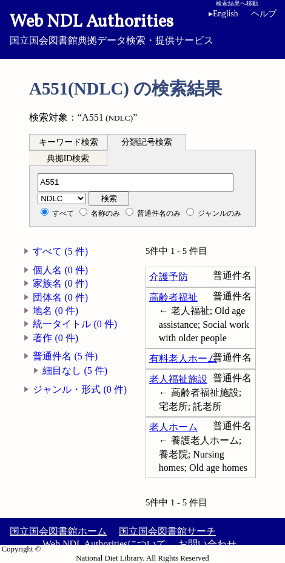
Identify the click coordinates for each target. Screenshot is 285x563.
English (225, 13)
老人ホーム (173, 427)
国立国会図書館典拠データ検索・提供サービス (142, 27)
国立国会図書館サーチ (167, 531)
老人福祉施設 (178, 379)
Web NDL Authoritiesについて (104, 544)
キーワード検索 (68, 142)
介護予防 (168, 277)
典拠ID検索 (68, 158)
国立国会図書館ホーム (58, 531)
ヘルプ (264, 13)
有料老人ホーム (183, 358)
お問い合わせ (207, 544)
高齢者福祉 (173, 297)
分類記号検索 (146, 142)
